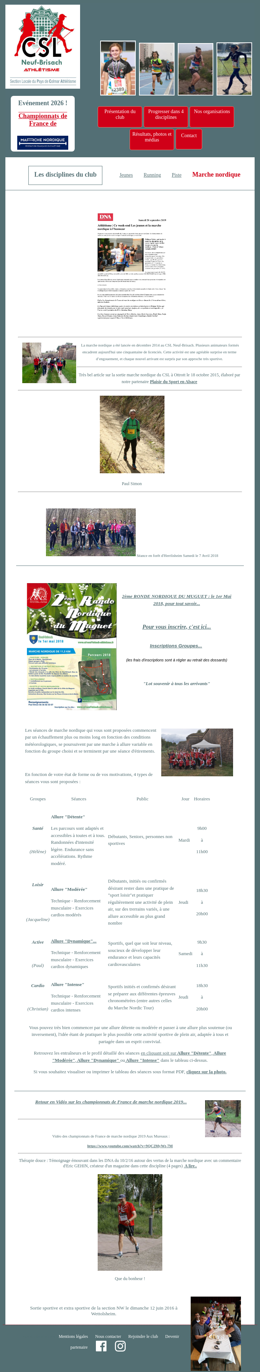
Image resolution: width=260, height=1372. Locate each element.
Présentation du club (120, 114)
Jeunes (126, 175)
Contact (189, 135)
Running (152, 175)
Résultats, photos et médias (151, 137)
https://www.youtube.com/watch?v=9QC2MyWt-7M (130, 1146)
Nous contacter (108, 1336)
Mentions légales (73, 1336)
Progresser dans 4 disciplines (166, 114)
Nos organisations (212, 111)
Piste (176, 175)
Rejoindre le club (143, 1336)
